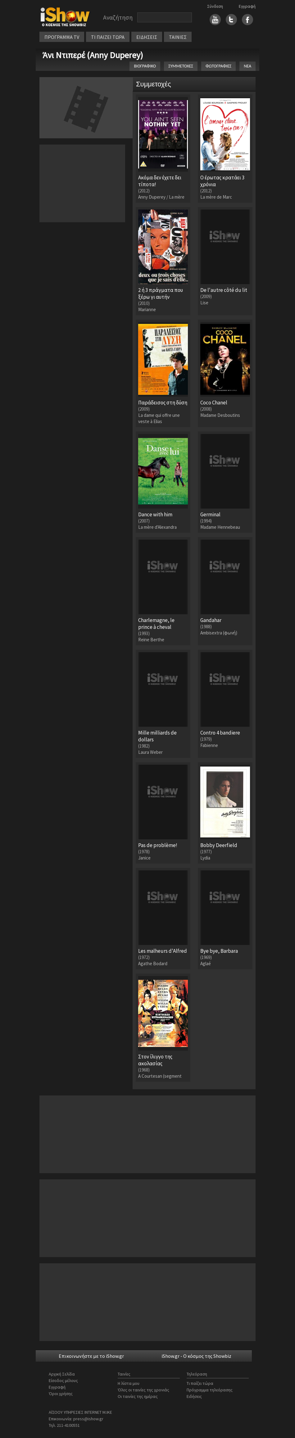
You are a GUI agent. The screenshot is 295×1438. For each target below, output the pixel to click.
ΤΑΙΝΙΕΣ (178, 37)
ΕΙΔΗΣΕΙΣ (146, 37)
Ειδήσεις (194, 1396)
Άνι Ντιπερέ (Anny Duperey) (93, 55)
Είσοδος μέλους (63, 1380)
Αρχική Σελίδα (62, 1374)
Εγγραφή (247, 6)
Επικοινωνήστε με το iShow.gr (91, 1356)
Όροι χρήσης (61, 1393)
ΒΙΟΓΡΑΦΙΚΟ (145, 66)
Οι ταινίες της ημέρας (138, 1396)
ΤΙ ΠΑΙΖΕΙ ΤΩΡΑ (108, 37)
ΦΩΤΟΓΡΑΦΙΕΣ (218, 66)
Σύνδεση (215, 6)
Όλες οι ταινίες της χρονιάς (143, 1390)
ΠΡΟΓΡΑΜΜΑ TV (61, 37)
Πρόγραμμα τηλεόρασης (210, 1390)
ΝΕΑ (247, 66)
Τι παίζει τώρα (200, 1383)
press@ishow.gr (88, 1419)
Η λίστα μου (128, 1383)
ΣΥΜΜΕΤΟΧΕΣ (180, 66)
